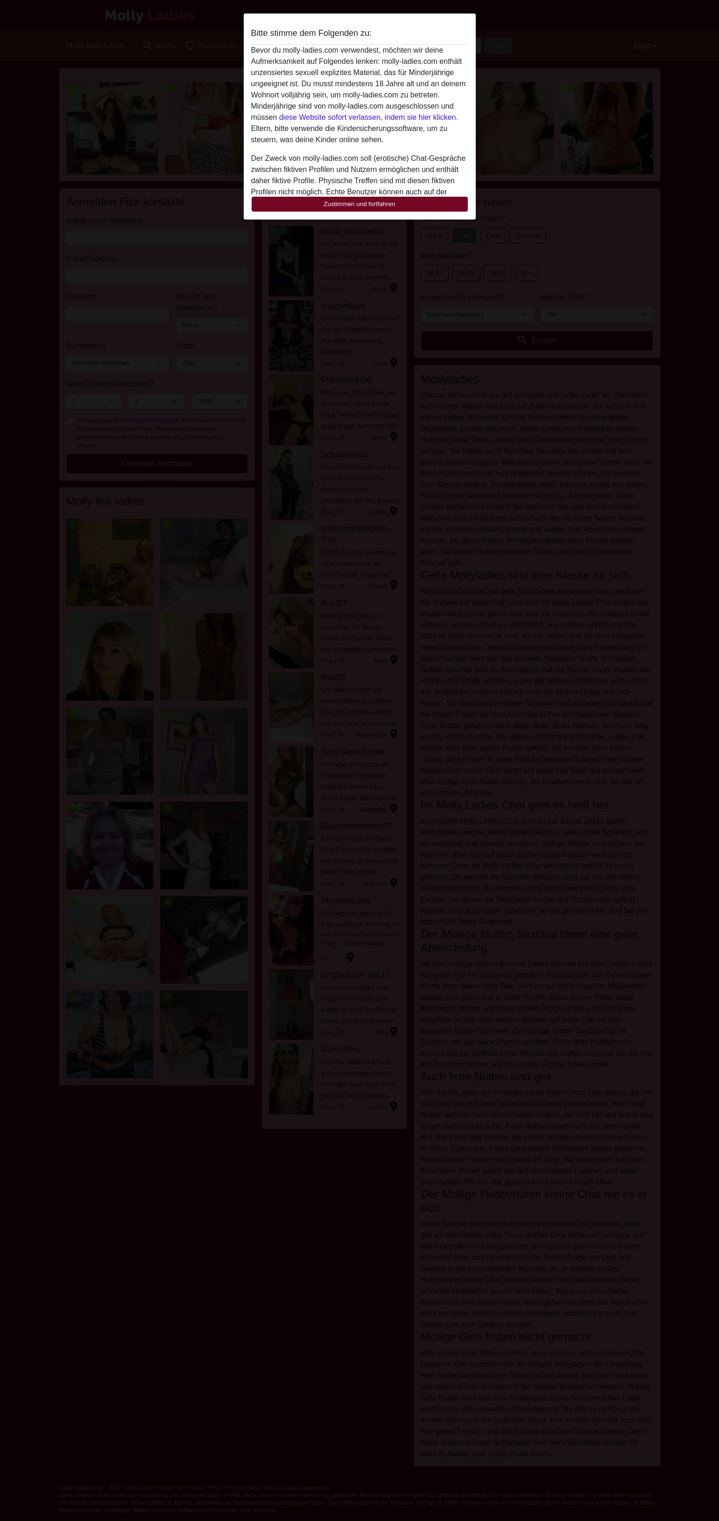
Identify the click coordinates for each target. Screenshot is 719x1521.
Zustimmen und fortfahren (360, 203)
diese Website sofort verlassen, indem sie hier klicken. (368, 117)
